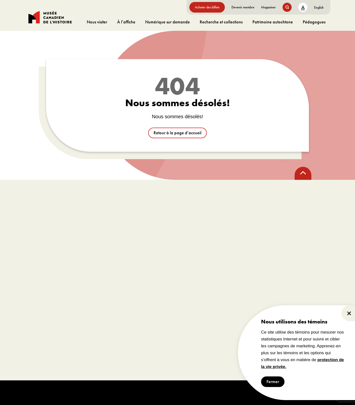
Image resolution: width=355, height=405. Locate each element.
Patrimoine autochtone (272, 22)
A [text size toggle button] (303, 7)
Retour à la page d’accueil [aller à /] (177, 133)
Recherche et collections (221, 22)
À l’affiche (126, 22)
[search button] (287, 7)
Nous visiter (97, 22)
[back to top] (303, 173)
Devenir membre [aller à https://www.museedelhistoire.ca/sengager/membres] (242, 7)
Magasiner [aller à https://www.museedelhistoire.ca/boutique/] (268, 7)
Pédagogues (314, 22)
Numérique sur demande (167, 22)
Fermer (272, 382)
